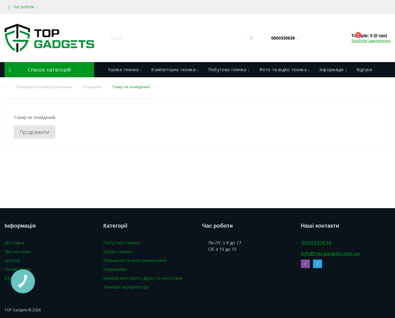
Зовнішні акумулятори (126, 287)
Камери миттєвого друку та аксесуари (142, 278)
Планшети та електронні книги (44, 86)
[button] (23, 7)
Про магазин (18, 251)
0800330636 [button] (318, 242)
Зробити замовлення (370, 40)
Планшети (92, 86)
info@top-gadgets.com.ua (330, 253)
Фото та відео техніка (284, 69)
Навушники (114, 269)
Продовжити (34, 132)
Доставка (14, 243)
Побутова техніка (229, 69)
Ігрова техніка (124, 69)
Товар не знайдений (131, 86)
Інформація (333, 69)
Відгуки (364, 69)
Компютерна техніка (174, 69)
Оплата (12, 260)
